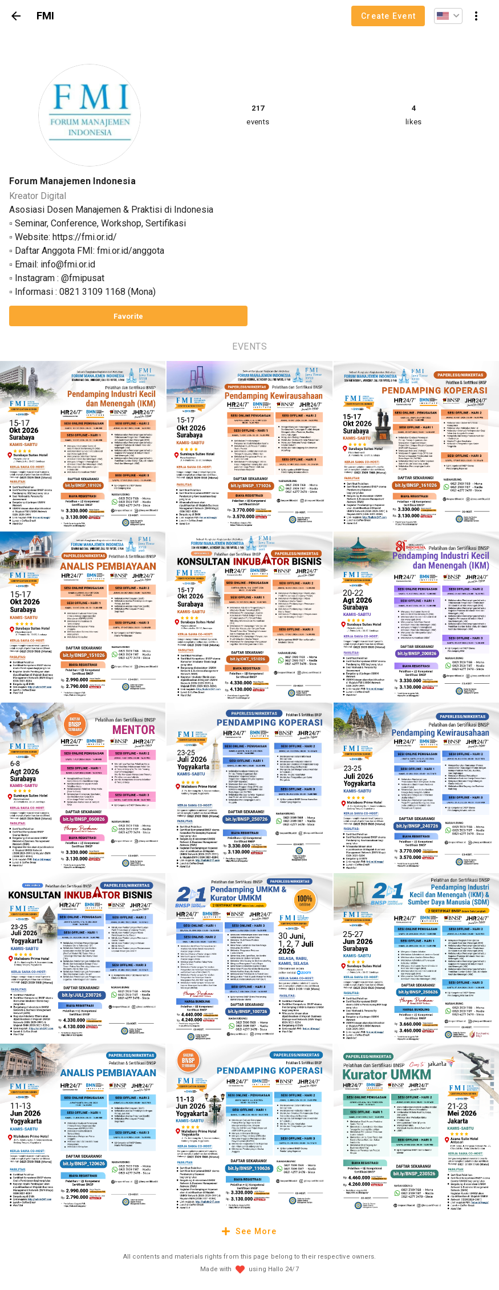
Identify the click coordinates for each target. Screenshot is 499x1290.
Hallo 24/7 (283, 1269)
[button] (448, 16)
